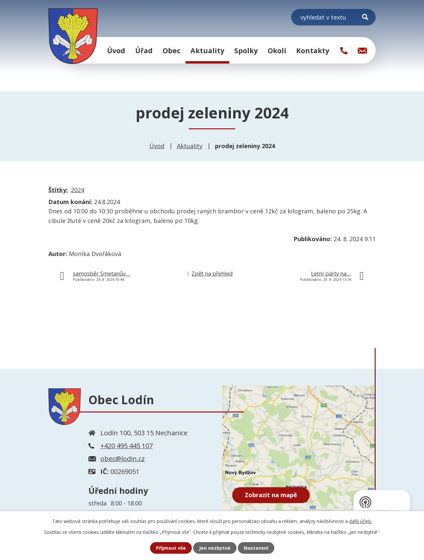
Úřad (144, 50)
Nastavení (256, 548)
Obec (172, 50)
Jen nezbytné (215, 548)
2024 (77, 190)
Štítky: (58, 190)
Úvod (116, 50)
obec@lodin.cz (122, 458)
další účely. (360, 521)
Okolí (277, 50)
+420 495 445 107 (126, 445)
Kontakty (312, 50)
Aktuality (207, 50)
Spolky (246, 50)
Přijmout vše (171, 548)
